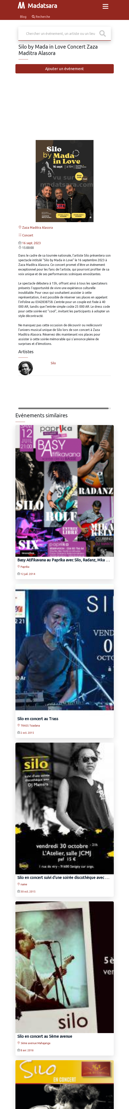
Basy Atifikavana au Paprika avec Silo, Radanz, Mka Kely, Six (68, 560)
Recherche (41, 16)
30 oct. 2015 (28, 891)
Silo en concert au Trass (37, 718)
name (22, 884)
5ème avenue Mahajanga (33, 1043)
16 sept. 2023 (31, 243)
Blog (23, 16)
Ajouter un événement (64, 68)
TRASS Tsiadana (28, 725)
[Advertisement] (64, 110)
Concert (25, 235)
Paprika (23, 566)
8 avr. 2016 (27, 1050)
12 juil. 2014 (28, 574)
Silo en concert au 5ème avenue (44, 1036)
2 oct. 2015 (27, 732)
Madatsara (37, 5)
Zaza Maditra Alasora (35, 227)
